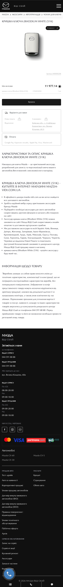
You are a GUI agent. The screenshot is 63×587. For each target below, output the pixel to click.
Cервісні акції (8, 548)
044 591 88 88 (8, 357)
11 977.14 (51, 86)
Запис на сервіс (9, 543)
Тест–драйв (7, 475)
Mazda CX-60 (8, 455)
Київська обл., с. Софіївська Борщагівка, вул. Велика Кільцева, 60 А (43, 126)
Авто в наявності (10, 480)
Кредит (36, 475)
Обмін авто (38, 485)
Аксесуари (7, 558)
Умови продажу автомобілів (15, 490)
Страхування (39, 480)
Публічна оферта (10, 528)
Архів (4, 533)
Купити (31, 102)
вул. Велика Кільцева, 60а (14, 375)
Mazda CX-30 (8, 460)
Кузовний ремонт (10, 553)
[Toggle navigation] (58, 5)
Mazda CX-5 (39, 455)
